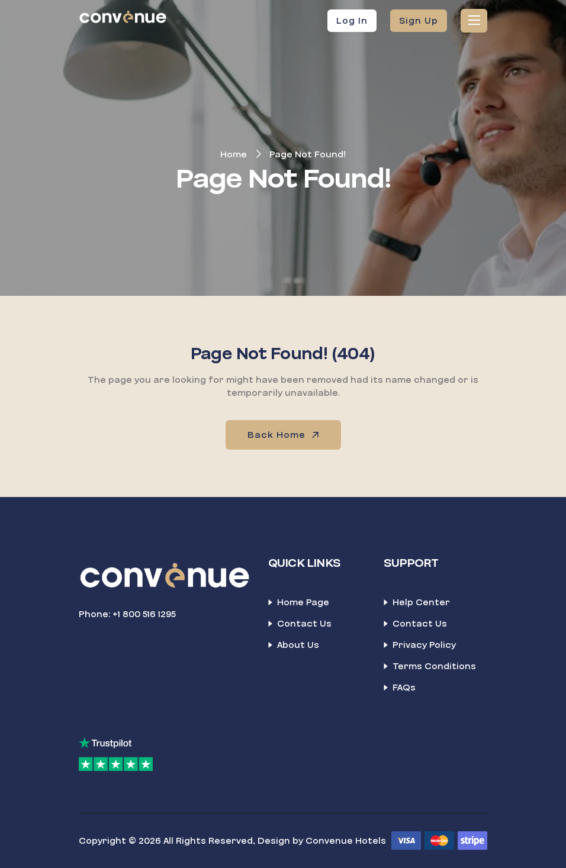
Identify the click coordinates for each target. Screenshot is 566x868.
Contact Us (304, 623)
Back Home (284, 434)
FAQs (404, 687)
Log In (352, 20)
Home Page (303, 602)
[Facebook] (83, 641)
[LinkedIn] (130, 641)
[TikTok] (104, 641)
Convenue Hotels (345, 840)
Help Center (421, 602)
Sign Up (418, 20)
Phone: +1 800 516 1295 (127, 614)
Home (233, 154)
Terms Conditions (434, 666)
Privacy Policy (424, 644)
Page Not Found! (307, 154)
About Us (298, 644)
